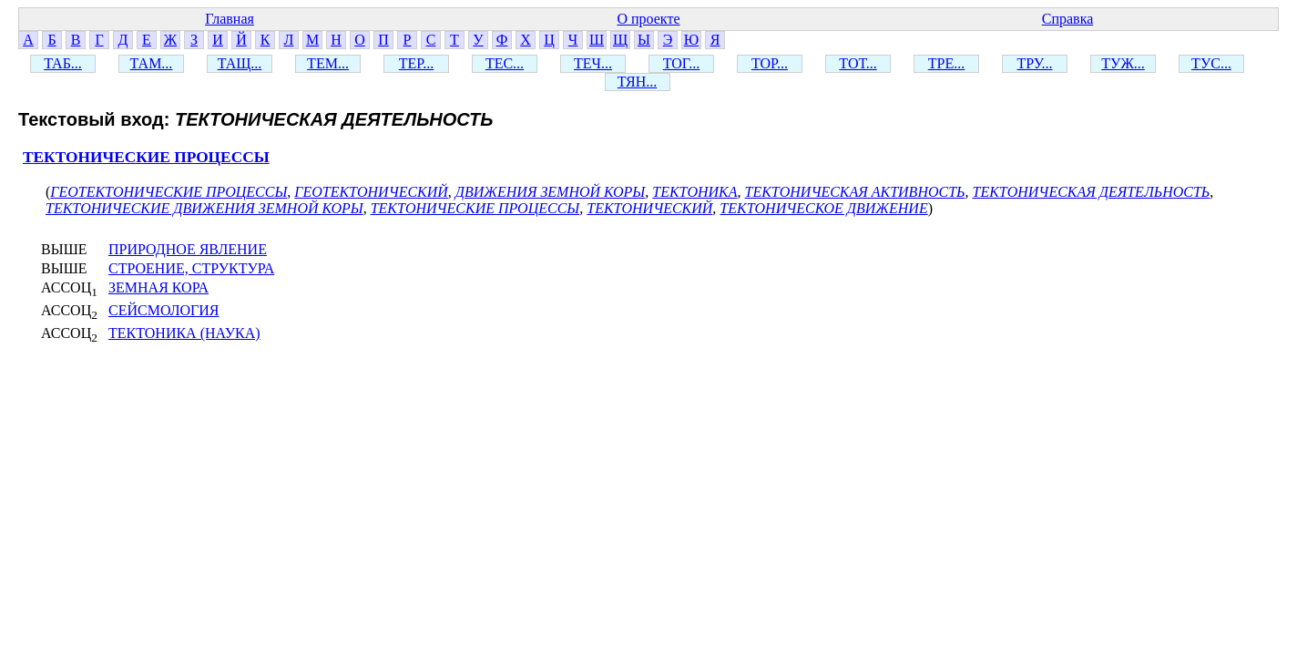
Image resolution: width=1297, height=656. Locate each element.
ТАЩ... (240, 63)
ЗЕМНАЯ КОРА (158, 287)
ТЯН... (637, 81)
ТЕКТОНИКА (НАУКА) (184, 333)
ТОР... (769, 63)
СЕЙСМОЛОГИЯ (164, 310)
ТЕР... (416, 63)
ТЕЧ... (593, 63)
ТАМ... (151, 63)
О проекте (648, 18)
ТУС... (1211, 63)
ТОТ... (857, 63)
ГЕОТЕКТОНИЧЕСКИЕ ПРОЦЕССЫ (168, 192)
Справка (1068, 18)
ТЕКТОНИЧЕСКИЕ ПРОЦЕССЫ (146, 157)
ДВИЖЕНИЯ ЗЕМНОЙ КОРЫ (550, 192)
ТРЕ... (946, 63)
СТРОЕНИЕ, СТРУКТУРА (191, 268)
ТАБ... (63, 63)
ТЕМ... (328, 63)
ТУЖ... (1122, 63)
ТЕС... (504, 63)
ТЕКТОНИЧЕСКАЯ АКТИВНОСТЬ (855, 192)
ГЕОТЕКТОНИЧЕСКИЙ (371, 192)
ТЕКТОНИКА (694, 192)
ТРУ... (1035, 63)
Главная (229, 18)
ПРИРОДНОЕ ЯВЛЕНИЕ (187, 249)
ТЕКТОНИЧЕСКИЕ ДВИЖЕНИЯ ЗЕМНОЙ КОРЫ (204, 208)
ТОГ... (681, 63)
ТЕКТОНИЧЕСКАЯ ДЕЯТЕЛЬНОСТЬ (1091, 192)
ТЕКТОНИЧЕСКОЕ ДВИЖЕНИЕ (823, 208)
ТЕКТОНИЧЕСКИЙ (649, 208)
